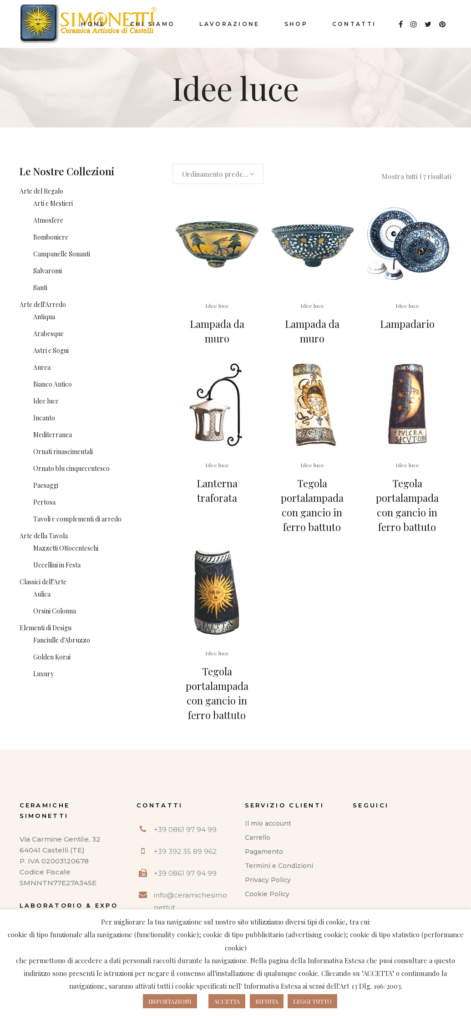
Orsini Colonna (54, 611)
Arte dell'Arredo (43, 304)
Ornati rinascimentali (63, 451)
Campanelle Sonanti (61, 254)
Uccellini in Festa (57, 565)
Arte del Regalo (41, 191)
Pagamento (264, 851)
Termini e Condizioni (279, 866)
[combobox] (217, 174)
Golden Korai (52, 657)
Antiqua (44, 316)
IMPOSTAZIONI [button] (170, 1001)
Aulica (42, 594)
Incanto (44, 418)
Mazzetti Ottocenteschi (65, 548)
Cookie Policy (267, 894)
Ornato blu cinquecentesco (71, 468)
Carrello (257, 837)
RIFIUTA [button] (266, 1001)
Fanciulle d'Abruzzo (61, 640)
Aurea (42, 367)
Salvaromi (47, 270)
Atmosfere (48, 220)
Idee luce (46, 401)
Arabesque (48, 333)
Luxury (43, 673)
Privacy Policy (268, 880)
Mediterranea (52, 434)
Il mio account (268, 823)
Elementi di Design (45, 627)
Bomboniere (50, 237)
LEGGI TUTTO (312, 1001)
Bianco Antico (52, 384)
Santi (40, 287)
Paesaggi (45, 485)
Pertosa (44, 502)
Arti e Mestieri (53, 203)
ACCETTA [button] (227, 1001)
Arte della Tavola (44, 535)
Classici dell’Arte (43, 581)
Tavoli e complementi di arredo (77, 519)
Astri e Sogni (51, 350)
